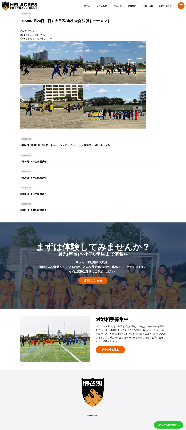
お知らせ (117, 6)
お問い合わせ (165, 6)
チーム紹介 (102, 6)
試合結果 (132, 6)
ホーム (87, 6)
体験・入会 (148, 6)
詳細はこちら (93, 280)
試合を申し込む (110, 349)
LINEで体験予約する (168, 425)
